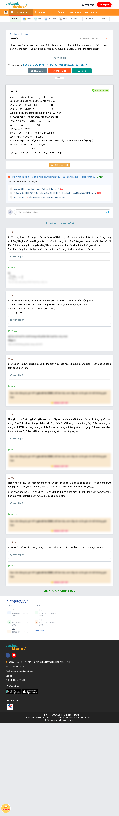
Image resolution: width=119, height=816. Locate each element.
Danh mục (88, 12)
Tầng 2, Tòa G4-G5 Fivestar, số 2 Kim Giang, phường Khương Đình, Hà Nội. (39, 754)
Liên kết (10, 768)
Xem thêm (39, 723)
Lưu (105, 39)
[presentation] (31, 97)
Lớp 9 (16, 34)
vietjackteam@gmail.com (22, 764)
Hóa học (24, 34)
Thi (59, 71)
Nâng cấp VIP (59, 480)
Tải (82, 71)
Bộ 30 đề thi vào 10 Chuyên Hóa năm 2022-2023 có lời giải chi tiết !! (55, 65)
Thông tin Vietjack (16, 772)
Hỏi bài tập (6, 807)
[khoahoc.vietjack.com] (16, 5)
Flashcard (37, 71)
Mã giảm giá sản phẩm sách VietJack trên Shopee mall (39, 197)
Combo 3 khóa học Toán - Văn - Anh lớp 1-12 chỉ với (39, 189)
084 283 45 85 (18, 759)
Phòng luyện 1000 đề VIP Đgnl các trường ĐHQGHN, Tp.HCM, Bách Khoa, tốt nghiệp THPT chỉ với (57, 193)
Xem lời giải (59, 58)
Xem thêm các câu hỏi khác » (59, 684)
